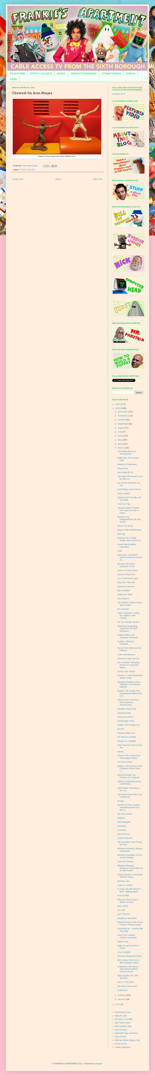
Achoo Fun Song (125, 526)
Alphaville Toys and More (126, 1033)
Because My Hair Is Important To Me (126, 565)
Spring (120, 751)
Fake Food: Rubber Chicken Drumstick (127, 936)
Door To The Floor (125, 982)
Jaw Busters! (123, 598)
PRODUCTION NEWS (83, 73)
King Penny (122, 468)
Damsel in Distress (126, 586)
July (120, 432)
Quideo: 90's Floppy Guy (128, 725)
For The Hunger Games (128, 622)
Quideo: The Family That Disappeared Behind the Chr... (129, 693)
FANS (13, 79)
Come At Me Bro (125, 838)
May (120, 440)
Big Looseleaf (123, 590)
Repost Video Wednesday (129, 530)
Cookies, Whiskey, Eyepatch (125, 642)
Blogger (99, 1063)
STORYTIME (17, 73)
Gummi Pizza (123, 834)
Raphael (121, 818)
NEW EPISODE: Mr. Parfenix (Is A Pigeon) (128, 776)
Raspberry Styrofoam (127, 918)
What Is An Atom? (125, 717)
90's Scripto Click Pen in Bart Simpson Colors (128, 961)
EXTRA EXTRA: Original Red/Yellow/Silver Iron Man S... (128, 807)
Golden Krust (121, 1044)
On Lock (121, 910)
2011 (118, 1004)
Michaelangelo (124, 822)
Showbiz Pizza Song (126, 709)
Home (58, 179)
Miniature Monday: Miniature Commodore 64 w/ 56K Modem (130, 868)
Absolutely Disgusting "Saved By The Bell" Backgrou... (127, 628)
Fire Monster (123, 609)
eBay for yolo (121, 1015)
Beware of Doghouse (127, 464)
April (120, 444)
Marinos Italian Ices (126, 733)
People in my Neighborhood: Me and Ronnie (129, 519)
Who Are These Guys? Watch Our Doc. (127, 900)
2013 (118, 404)
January (122, 999)
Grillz (119, 551)
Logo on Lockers (125, 885)
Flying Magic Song (125, 721)
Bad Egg (121, 534)
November (123, 416)
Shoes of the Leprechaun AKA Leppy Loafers (128, 756)
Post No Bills (123, 895)
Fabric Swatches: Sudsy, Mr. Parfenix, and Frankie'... (128, 615)
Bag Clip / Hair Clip (126, 582)
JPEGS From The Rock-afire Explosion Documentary (128, 702)
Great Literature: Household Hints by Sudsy (130, 875)
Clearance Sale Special (128, 658)
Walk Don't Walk (124, 594)
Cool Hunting (121, 1030)
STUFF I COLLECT (41, 73)
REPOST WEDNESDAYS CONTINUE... (129, 782)
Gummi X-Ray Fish (126, 574)
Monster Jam (123, 881)
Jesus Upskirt (123, 493)
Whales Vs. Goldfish (126, 741)
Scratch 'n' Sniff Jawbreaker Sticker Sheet (130, 676)
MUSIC (61, 73)
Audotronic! (122, 990)
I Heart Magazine (123, 1047)
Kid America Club (123, 1012)
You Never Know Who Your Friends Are (129, 795)
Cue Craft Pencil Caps (127, 578)
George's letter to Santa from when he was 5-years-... (128, 510)
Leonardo (121, 830)
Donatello (121, 826)
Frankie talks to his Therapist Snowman (127, 636)
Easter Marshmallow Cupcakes (126, 545)
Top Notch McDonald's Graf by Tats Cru (130, 477)
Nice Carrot (122, 906)
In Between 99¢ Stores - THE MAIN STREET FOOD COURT (128, 969)
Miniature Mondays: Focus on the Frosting (129, 856)
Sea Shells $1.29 (125, 472)
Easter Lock (122, 941)
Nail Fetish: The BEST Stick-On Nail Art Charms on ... (130, 557)
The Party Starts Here (127, 986)
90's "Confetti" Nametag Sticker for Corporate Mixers (128, 665)
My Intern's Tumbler (124, 1019)
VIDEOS (130, 73)
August (121, 428)
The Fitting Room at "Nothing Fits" (126, 452)
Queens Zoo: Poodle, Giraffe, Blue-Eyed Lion (129, 539)
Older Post (98, 179)
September (123, 424)
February (122, 995)
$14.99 (120, 729)
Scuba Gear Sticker (126, 671)
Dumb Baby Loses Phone (129, 489)
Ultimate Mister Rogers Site (127, 1040)
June (120, 436)
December (123, 412)
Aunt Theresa (123, 914)
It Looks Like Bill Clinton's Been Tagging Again (129, 890)
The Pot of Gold (124, 762)
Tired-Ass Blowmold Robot (129, 956)
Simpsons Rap (124, 713)
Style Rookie (121, 1036)
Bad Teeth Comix (122, 1023)
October (122, 420)
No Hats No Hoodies (126, 737)
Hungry (120, 801)
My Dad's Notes (124, 814)
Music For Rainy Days (127, 570)
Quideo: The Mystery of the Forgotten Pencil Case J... (129, 768)
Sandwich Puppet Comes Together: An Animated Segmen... (129, 684)
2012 (118, 408)
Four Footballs (123, 952)
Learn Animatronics (126, 654)
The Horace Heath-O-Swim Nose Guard (129, 603)
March (121, 448)
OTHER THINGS (111, 73)
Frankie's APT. (118, 94)
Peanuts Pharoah (125, 861)
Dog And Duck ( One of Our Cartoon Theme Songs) (130, 923)
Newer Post (18, 179)
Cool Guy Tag (123, 504)
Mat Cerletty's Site (123, 1026)
